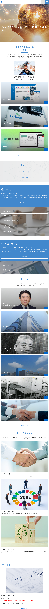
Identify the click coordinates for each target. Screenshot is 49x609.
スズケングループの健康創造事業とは (12, 604)
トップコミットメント (7, 474)
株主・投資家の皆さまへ (8, 596)
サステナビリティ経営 (7, 512)
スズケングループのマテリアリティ (11, 550)
